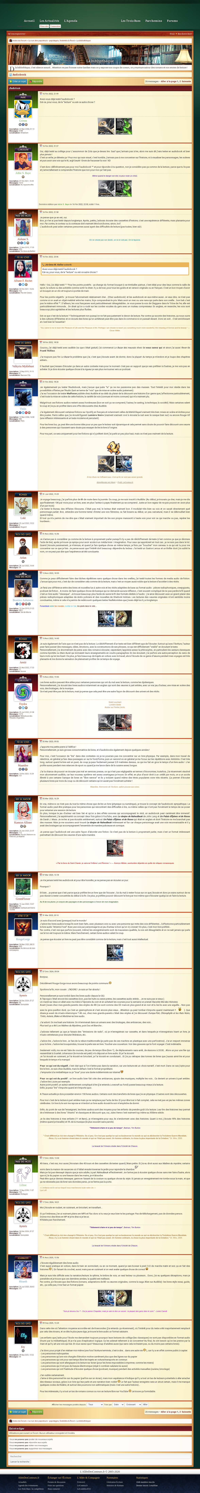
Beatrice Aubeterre (23, 600)
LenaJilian (153, 1485)
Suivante (186, 81)
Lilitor (23, 1185)
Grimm (23, 120)
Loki (23, 518)
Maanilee (23, 765)
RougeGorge (23, 939)
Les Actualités (49, 21)
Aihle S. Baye (23, 173)
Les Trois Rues (130, 21)
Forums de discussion (56, 1482)
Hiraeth (23, 1281)
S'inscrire (44, 26)
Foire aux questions (56, 1485)
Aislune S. (23, 239)
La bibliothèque (84, 41)
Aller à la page (169, 81)
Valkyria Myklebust (23, 366)
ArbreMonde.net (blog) (106, 482)
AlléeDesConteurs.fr (28, 1477)
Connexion (55, 26)
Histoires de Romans (115, 1485)
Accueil (29, 21)
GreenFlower (23, 898)
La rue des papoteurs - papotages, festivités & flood (51, 41)
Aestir (23, 662)
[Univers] (81, 1482)
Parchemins (153, 21)
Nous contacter (54, 1489)
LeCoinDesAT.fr (84, 1489)
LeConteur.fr (82, 1485)
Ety (23, 1346)
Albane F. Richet (23, 280)
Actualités (22, 1482)
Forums (172, 21)
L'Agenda (70, 21)
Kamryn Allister (23, 822)
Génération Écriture (115, 1482)
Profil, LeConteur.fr (125, 482)
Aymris (23, 995)
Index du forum (18, 41)
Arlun (23, 557)
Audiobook (17, 74)
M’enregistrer (16, 33)
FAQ (172, 33)
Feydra (23, 703)
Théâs (23, 408)
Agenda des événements (28, 1485)
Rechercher (185, 33)
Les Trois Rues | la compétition (31, 1489)
